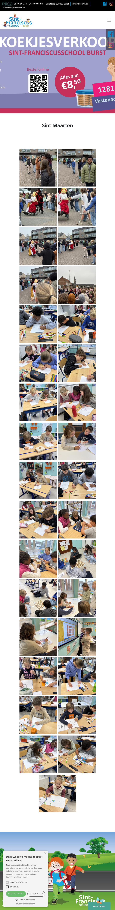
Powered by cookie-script (25, 904)
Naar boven (99, 905)
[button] (25, 899)
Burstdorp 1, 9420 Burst (57, 4)
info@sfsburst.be (80, 4)
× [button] (45, 853)
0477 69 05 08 (36, 4)
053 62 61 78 (20, 4)
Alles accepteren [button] (16, 894)
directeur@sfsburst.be (14, 8)
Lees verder (22, 877)
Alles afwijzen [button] (36, 894)
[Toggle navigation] (109, 20)
